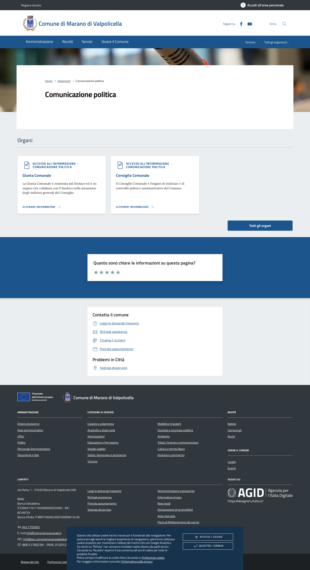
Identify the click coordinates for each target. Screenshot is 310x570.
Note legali (164, 503)
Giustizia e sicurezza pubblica (175, 430)
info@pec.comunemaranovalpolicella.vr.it (48, 539)
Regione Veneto (31, 5)
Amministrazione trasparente (176, 491)
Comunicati (235, 430)
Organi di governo (28, 423)
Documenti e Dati (28, 455)
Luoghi (232, 462)
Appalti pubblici (96, 449)
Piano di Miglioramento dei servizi (178, 522)
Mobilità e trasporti (169, 423)
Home (48, 81)
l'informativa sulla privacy (136, 561)
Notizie (232, 423)
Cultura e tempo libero (171, 449)
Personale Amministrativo (33, 449)
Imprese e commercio (171, 455)
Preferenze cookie (153, 557)
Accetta (208, 546)
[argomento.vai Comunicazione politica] (52, 167)
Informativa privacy (170, 497)
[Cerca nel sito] (284, 23)
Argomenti (64, 81)
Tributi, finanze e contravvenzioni (178, 442)
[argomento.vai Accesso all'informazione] (55, 163)
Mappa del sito (30, 562)
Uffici (20, 436)
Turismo (250, 42)
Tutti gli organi (260, 225)
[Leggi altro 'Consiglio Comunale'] (135, 207)
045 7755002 (31, 527)
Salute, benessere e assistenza (106, 455)
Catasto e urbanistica (100, 423)
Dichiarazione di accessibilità (175, 509)
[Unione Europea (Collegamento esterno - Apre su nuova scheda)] (36, 398)
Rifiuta (208, 537)
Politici (21, 442)
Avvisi (231, 436)
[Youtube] (248, 23)
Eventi (232, 468)
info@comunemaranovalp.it (43, 533)
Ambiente (164, 436)
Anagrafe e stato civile (101, 430)
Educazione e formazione (102, 442)
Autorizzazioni (96, 436)
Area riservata (166, 516)
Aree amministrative (30, 430)
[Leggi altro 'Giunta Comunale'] (42, 207)
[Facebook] (239, 23)
